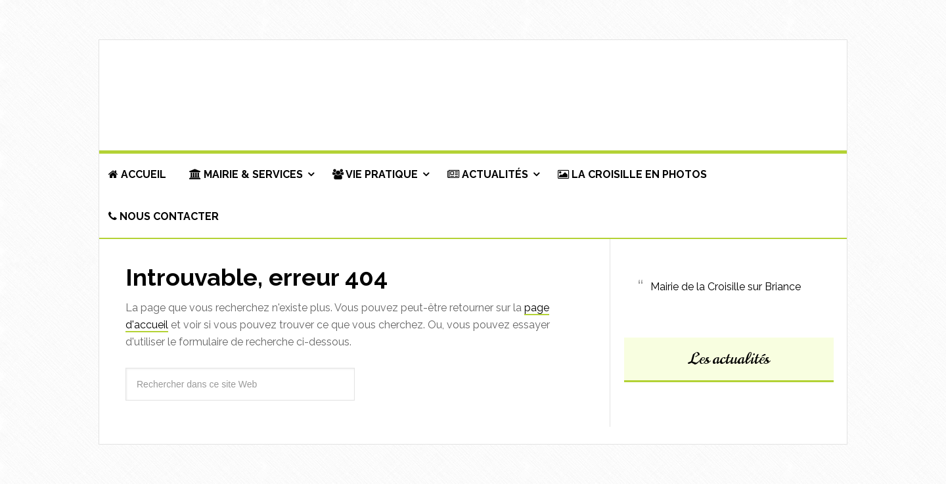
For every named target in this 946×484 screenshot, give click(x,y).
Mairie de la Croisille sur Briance (725, 286)
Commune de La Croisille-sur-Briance (473, 96)
